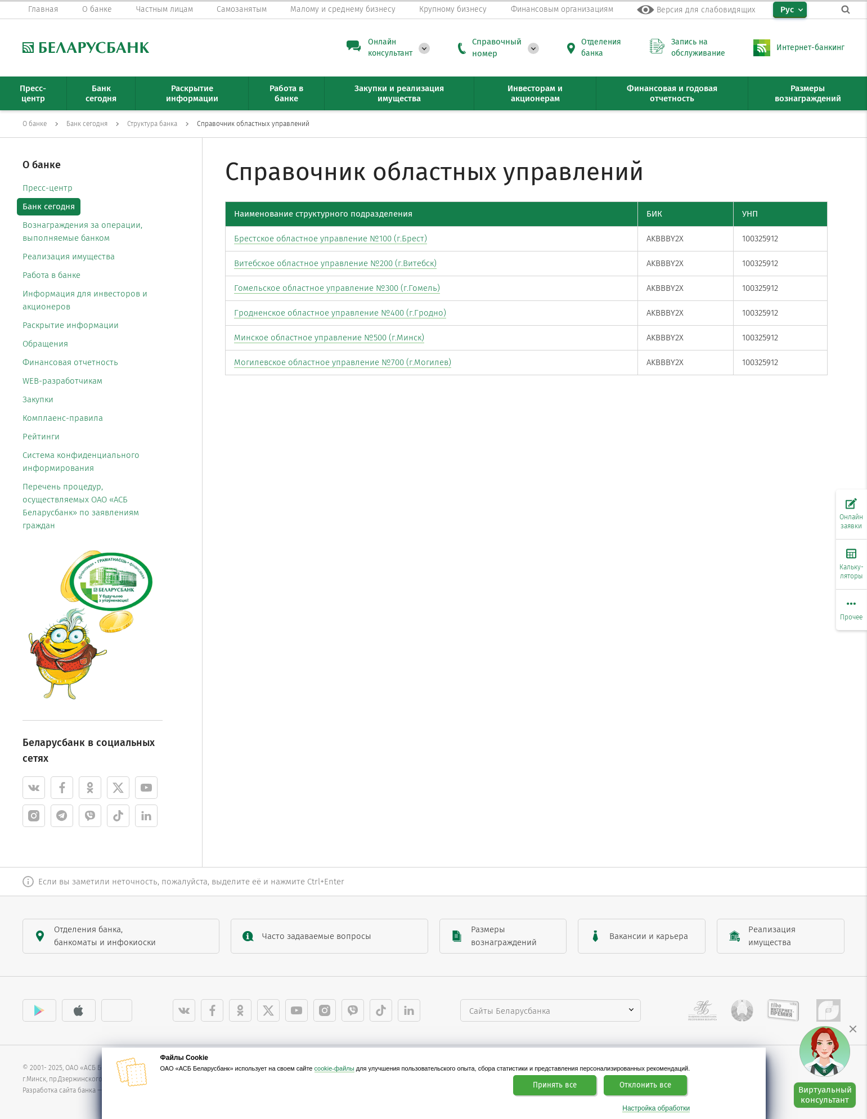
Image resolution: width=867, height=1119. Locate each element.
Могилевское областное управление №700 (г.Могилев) (342, 362)
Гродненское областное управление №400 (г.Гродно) (340, 313)
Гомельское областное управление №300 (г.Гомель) (337, 288)
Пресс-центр (48, 188)
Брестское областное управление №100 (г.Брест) (330, 238)
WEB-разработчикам (62, 381)
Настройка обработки (656, 1108)
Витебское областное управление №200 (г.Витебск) (335, 263)
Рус (787, 10)
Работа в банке (51, 275)
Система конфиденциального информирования (81, 461)
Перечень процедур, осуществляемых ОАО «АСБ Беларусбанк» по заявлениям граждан (81, 506)
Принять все (555, 1085)
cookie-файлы (334, 1068)
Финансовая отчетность (70, 362)
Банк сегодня (49, 206)
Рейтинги (41, 437)
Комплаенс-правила (63, 418)
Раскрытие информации (71, 325)
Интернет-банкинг (810, 47)
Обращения (45, 344)
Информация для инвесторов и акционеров (85, 300)
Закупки (38, 399)
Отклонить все (645, 1085)
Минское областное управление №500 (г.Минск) (329, 337)
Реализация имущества (69, 256)
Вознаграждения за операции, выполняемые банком (82, 231)
